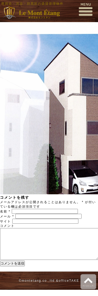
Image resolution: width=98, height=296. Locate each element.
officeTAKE (69, 287)
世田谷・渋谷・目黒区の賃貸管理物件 (32, 3)
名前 (5, 211)
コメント (7, 226)
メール (7, 216)
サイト (5, 221)
